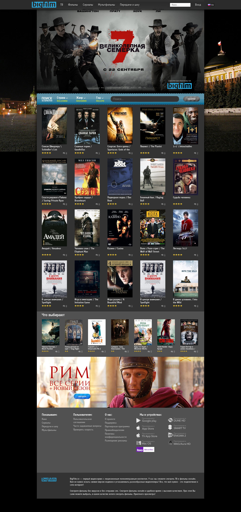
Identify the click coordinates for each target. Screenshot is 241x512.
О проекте (110, 419)
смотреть (82, 396)
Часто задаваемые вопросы (87, 426)
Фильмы (73, 5)
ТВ (61, 5)
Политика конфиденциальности (116, 435)
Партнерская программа (117, 426)
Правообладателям (114, 430)
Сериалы (88, 5)
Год (99, 98)
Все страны (62, 100)
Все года (100, 100)
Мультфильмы (106, 5)
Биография (81, 100)
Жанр (81, 98)
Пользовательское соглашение (82, 421)
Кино (44, 419)
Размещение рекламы (116, 440)
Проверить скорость (83, 429)
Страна (62, 98)
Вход (198, 5)
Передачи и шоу (129, 5)
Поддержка (110, 422)
